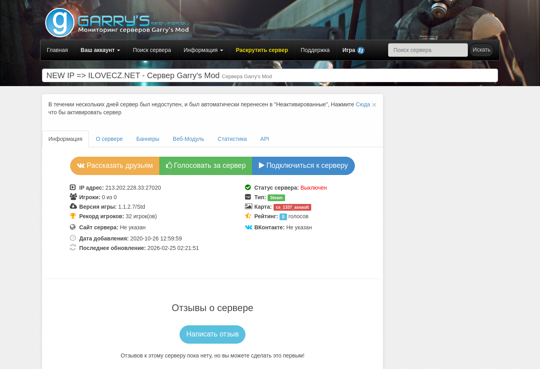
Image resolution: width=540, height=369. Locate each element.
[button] (354, 50)
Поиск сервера (152, 50)
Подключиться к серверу (303, 165)
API (265, 139)
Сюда (363, 104)
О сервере (109, 139)
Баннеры (147, 139)
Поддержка (315, 50)
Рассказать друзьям (115, 165)
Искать (481, 49)
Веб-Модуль (188, 139)
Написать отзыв (212, 334)
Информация (203, 50)
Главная (57, 50)
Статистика (232, 139)
